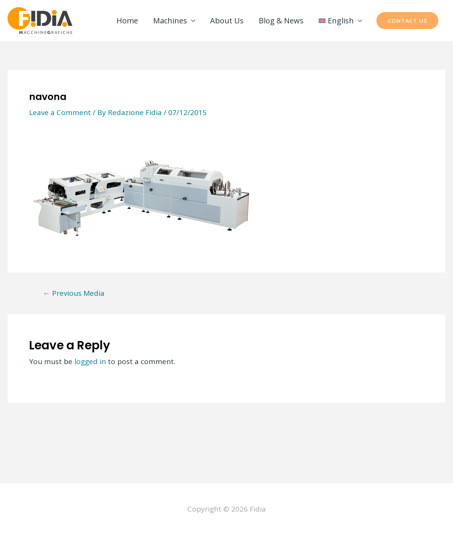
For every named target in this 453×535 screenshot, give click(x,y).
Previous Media (73, 293)
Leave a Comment (60, 112)
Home (127, 20)
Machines (170, 20)
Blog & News (281, 20)
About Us (227, 20)
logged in (90, 361)
